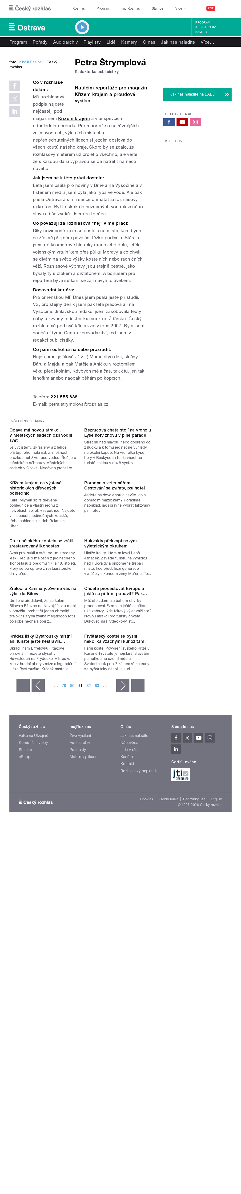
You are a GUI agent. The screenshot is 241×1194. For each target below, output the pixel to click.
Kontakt (127, 988)
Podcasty (78, 973)
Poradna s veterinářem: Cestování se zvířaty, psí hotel (114, 596)
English (216, 1023)
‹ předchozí (38, 909)
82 (89, 909)
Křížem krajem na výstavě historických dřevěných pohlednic (35, 598)
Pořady (40, 42)
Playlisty (92, 42)
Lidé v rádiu (130, 973)
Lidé (111, 42)
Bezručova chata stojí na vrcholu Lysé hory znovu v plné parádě (117, 505)
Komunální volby (33, 966)
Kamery (201, 32)
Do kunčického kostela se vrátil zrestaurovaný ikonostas (41, 692)
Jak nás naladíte (178, 42)
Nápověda (129, 966)
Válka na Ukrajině (33, 959)
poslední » (138, 909)
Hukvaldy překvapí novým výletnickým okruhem (110, 692)
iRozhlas (76, 8)
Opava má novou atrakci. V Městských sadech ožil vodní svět (40, 508)
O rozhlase (162, 8)
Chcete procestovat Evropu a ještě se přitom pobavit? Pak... (115, 777)
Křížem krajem (74, 153)
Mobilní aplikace (84, 980)
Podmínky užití (194, 1023)
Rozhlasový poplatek (138, 995)
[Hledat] (225, 8)
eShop (24, 980)
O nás (149, 42)
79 (64, 909)
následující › (122, 909)
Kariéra (126, 980)
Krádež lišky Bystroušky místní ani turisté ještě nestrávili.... (40, 863)
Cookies (146, 1023)
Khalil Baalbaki (31, 119)
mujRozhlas (119, 8)
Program (96, 8)
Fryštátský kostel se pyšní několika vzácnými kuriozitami (114, 863)
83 (97, 909)
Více (207, 42)
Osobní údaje (168, 1023)
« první (23, 909)
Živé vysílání (80, 959)
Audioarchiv (205, 27)
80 (72, 909)
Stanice (141, 8)
